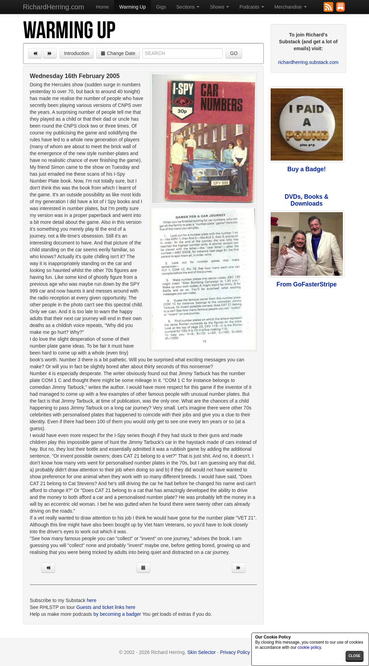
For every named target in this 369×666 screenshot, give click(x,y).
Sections (188, 7)
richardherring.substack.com (308, 62)
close (354, 656)
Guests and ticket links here (105, 607)
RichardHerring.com (53, 7)
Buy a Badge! (306, 169)
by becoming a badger (117, 614)
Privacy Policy (235, 652)
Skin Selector (201, 652)
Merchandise (290, 7)
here (91, 600)
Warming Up (132, 7)
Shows (219, 7)
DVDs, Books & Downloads (306, 200)
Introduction (76, 53)
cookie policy (309, 647)
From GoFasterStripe (306, 284)
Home (102, 7)
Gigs (161, 7)
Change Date (118, 53)
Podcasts (251, 7)
